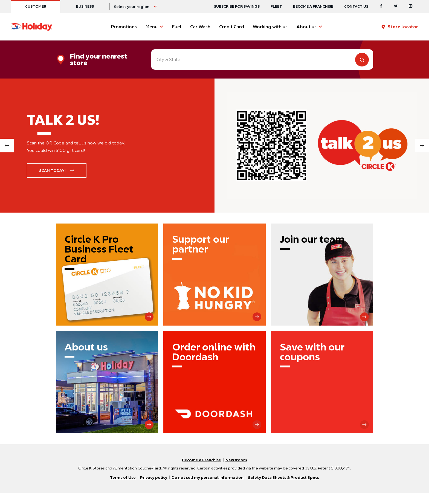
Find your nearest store (98, 59)
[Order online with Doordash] (214, 382)
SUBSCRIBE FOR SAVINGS (237, 6)
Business (85, 6)
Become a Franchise (313, 6)
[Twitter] (396, 6)
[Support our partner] (214, 275)
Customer (35, 6)
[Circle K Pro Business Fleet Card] (107, 275)
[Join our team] (322, 275)
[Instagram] (410, 6)
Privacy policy (153, 477)
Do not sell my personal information (208, 477)
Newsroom (236, 460)
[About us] (107, 382)
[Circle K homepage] (31, 26)
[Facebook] (381, 6)
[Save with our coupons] (322, 382)
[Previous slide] (7, 145)
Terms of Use (123, 477)
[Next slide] (422, 145)
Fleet (276, 6)
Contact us (356, 6)
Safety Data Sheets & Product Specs (283, 477)
